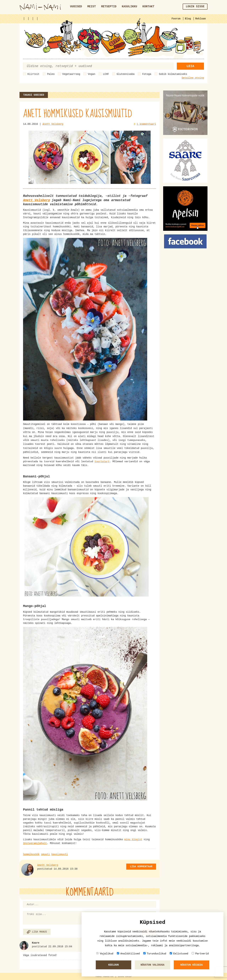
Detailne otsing (193, 77)
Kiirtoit (33, 74)
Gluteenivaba (126, 74)
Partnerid (200, 953)
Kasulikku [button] (129, 6)
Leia (190, 66)
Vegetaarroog (71, 74)
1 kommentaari (146, 124)
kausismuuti (59, 854)
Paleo (51, 74)
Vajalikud (104, 953)
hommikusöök (31, 854)
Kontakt (148, 6)
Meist (91, 6)
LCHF (106, 74)
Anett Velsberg (52, 124)
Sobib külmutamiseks (173, 74)
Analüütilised (128, 953)
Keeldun (113, 964)
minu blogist (133, 839)
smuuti (45, 854)
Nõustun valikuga (152, 964)
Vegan (91, 74)
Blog (188, 18)
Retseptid (108, 6)
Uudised (76, 6)
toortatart (102, 461)
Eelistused (179, 953)
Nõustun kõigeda (191, 964)
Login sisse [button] (195, 6)
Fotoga (146, 74)
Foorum (175, 18)
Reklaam (200, 18)
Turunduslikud (154, 953)
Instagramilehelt (35, 843)
